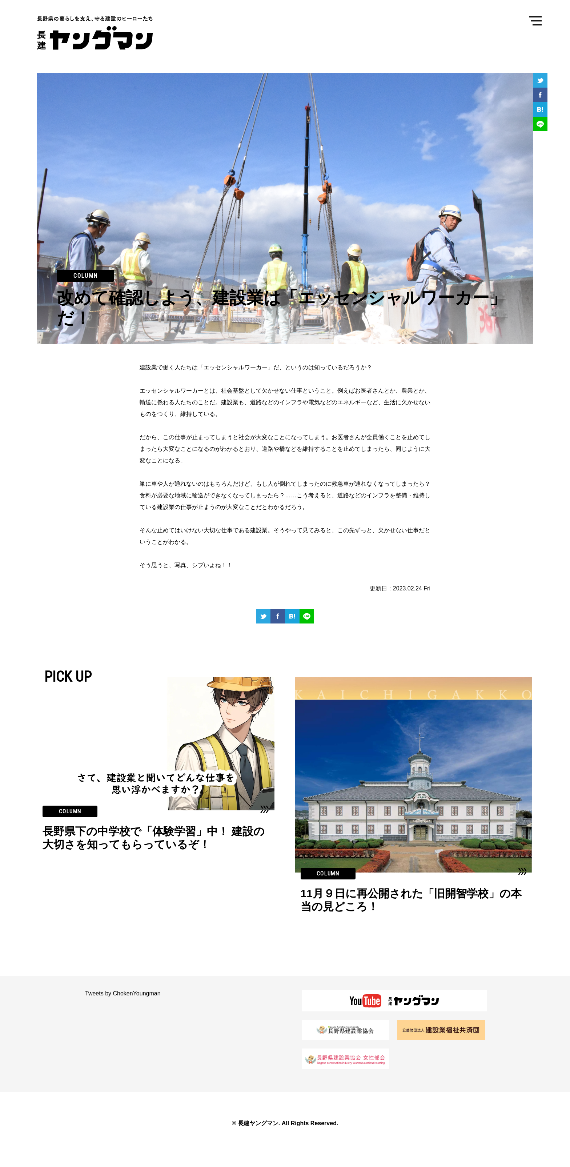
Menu (535, 20)
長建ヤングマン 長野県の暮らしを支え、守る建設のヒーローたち (100, 33)
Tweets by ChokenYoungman (123, 993)
